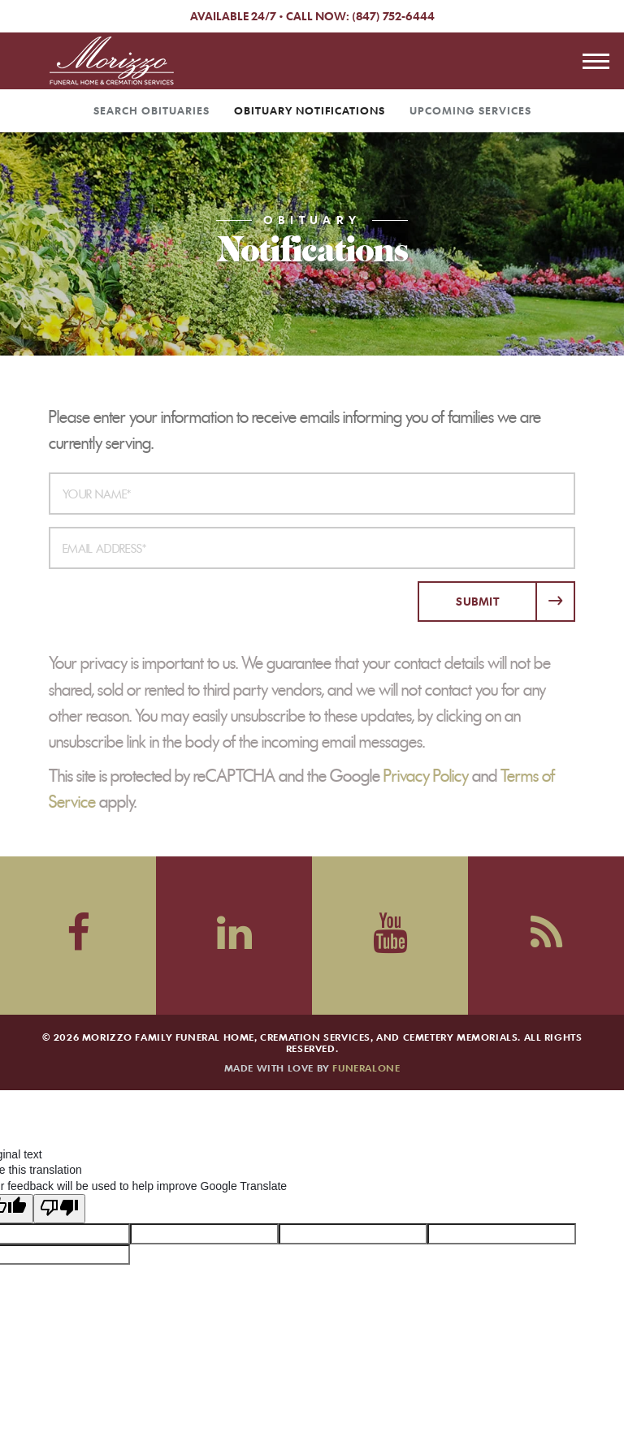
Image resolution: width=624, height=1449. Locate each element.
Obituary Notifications (309, 110)
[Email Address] (312, 548)
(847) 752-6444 (393, 16)
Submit (477, 601)
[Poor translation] (59, 1199)
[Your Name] (312, 493)
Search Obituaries (151, 110)
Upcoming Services (470, 110)
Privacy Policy (426, 776)
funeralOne (366, 1067)
